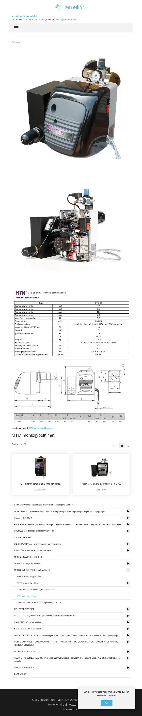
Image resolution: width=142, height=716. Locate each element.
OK (106, 703)
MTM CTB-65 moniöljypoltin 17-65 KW (101, 484)
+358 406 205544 (37, 19)
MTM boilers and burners (41, 428)
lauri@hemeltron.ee (66, 19)
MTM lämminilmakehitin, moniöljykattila (40, 484)
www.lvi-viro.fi (57, 704)
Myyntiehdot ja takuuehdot (24, 16)
